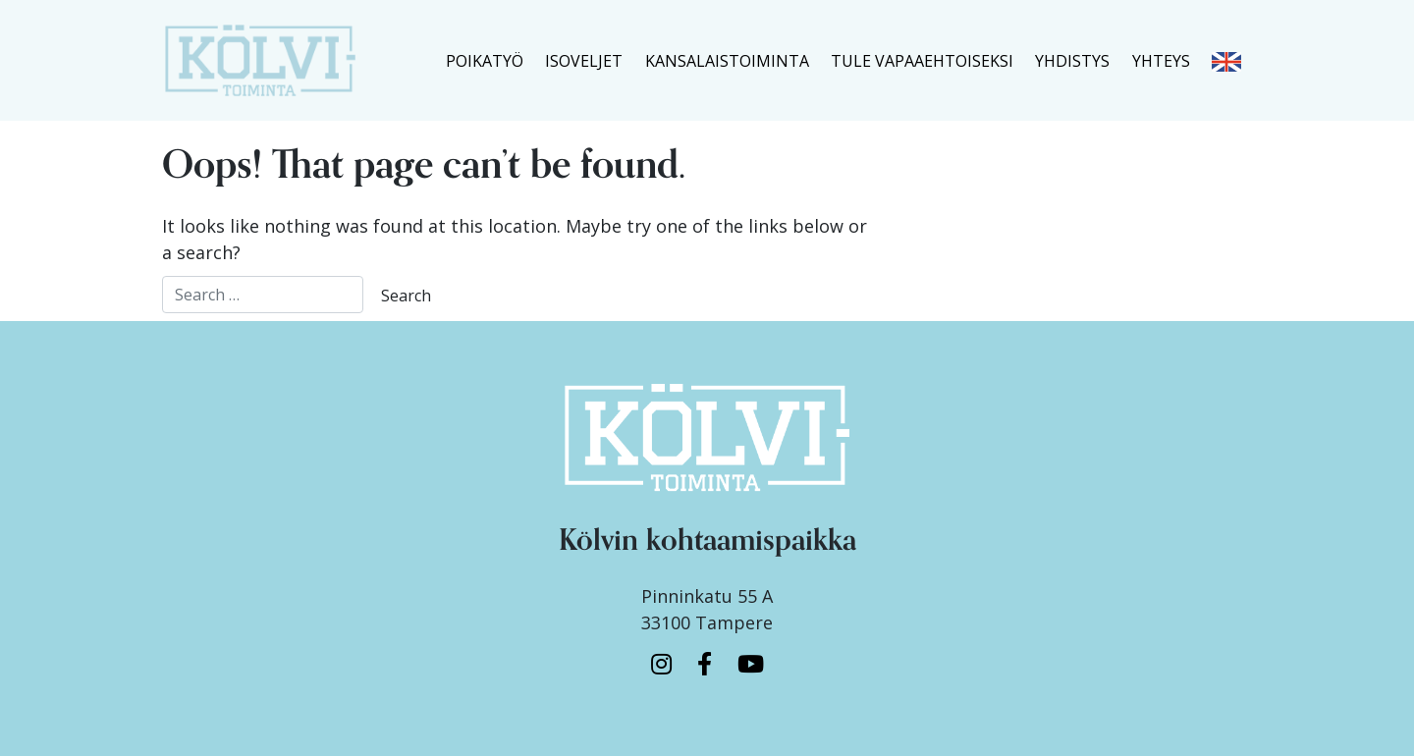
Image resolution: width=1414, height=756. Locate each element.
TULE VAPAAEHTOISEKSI (922, 61)
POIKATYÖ (484, 61)
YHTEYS (1161, 61)
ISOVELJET (584, 61)
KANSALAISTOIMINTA (727, 61)
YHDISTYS (1072, 61)
